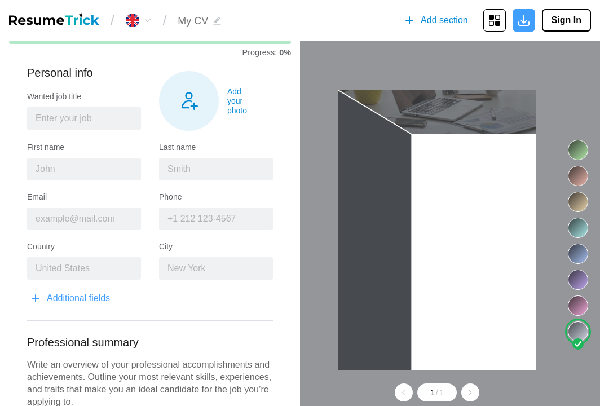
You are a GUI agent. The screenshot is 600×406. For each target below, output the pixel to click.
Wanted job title (54, 96)
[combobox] (84, 118)
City (166, 246)
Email (37, 196)
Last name (177, 147)
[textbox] (84, 118)
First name (45, 147)
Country (41, 246)
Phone (170, 196)
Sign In (566, 20)
